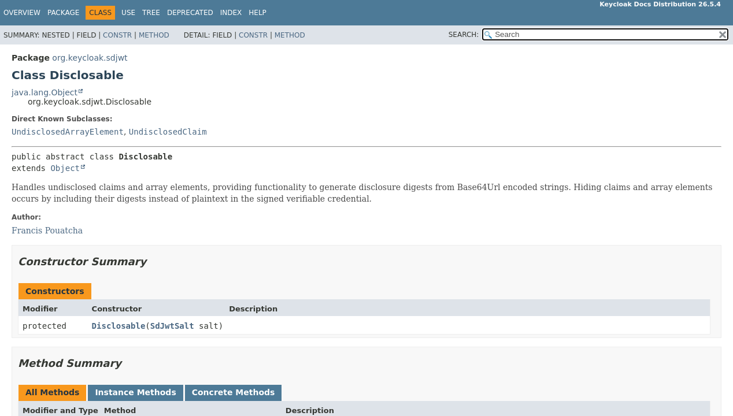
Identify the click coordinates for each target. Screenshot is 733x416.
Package (63, 13)
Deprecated (190, 13)
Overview (21, 13)
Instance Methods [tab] (135, 392)
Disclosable (119, 325)
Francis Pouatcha (47, 230)
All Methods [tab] (52, 392)
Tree (151, 13)
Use (128, 13)
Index (231, 13)
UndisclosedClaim (168, 131)
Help (257, 13)
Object (65, 168)
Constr (117, 35)
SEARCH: (464, 35)
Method (154, 35)
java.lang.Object (44, 92)
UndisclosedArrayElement (68, 131)
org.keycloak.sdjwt (89, 57)
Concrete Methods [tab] (233, 392)
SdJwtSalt (172, 325)
